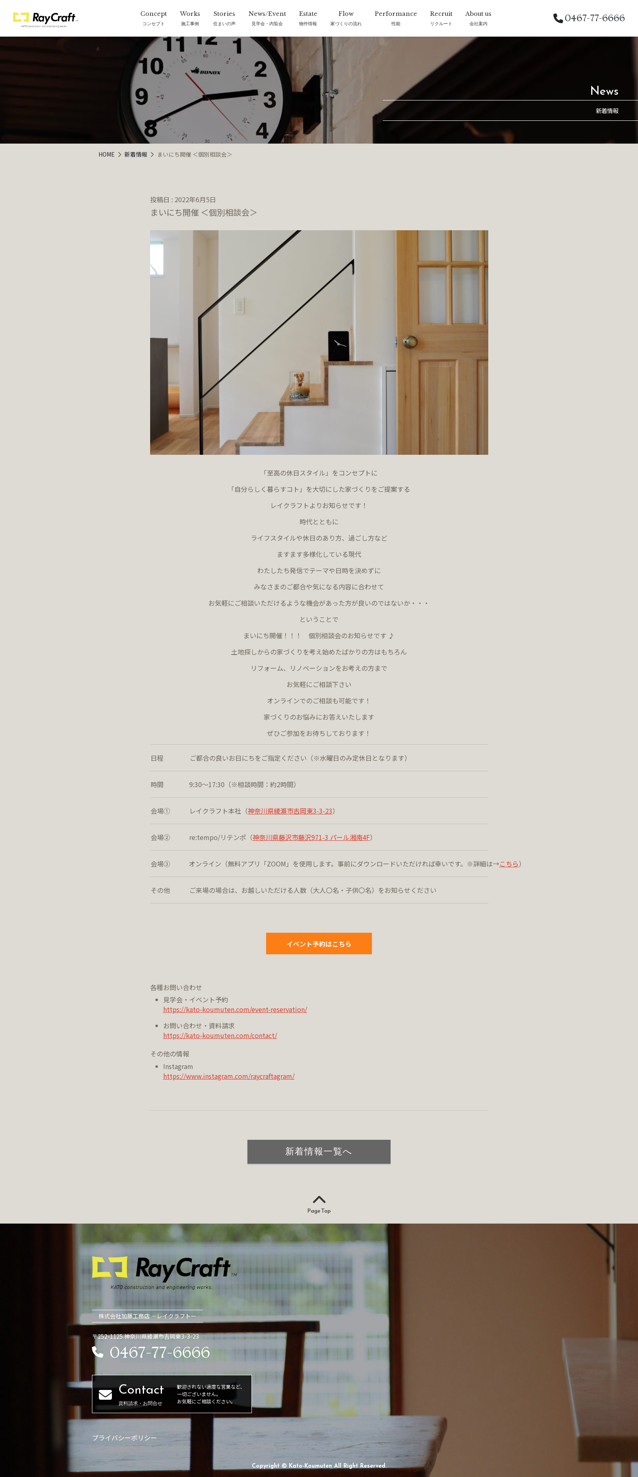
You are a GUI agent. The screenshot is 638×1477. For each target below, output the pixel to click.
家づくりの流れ (346, 23)
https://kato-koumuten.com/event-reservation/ (235, 1009)
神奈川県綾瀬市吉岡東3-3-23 (290, 811)
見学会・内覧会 (267, 23)
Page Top (319, 1205)
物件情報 (308, 23)
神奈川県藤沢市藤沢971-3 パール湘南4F (311, 837)
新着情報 (137, 154)
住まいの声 (224, 23)
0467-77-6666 (589, 18)
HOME (107, 154)
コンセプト (153, 23)
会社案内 (478, 23)
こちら (509, 863)
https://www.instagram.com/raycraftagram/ (229, 1076)
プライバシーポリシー (124, 1437)
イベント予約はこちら (319, 944)
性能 (395, 23)
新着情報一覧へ (319, 1151)
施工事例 (190, 23)
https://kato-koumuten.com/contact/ (220, 1035)
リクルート (441, 23)
